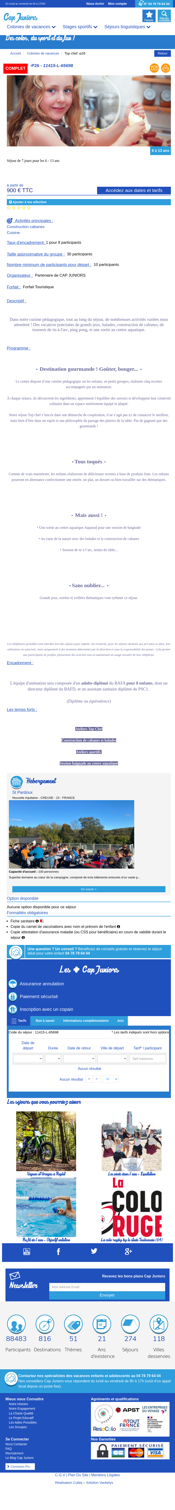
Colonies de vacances (31, 26)
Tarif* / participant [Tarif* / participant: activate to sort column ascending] (148, 1048)
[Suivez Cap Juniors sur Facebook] (58, 1254)
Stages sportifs (80, 26)
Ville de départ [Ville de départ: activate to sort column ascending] (112, 1048)
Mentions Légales (105, 1475)
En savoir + (89, 889)
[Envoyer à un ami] (154, 72)
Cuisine (13, 233)
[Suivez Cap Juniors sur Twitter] (94, 1252)
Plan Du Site (78, 1475)
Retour (162, 53)
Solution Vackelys (99, 1482)
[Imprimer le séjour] (165, 72)
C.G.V (60, 1475)
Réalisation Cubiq (68, 1482)
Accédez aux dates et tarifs (134, 190)
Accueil (15, 53)
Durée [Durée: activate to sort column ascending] (53, 1048)
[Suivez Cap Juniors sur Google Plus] (128, 1254)
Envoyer (107, 1295)
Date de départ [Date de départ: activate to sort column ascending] (28, 1045)
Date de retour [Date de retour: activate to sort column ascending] (79, 1048)
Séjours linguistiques (127, 26)
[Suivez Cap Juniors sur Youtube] (26, 1254)
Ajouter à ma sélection (29, 202)
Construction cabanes (25, 227)
